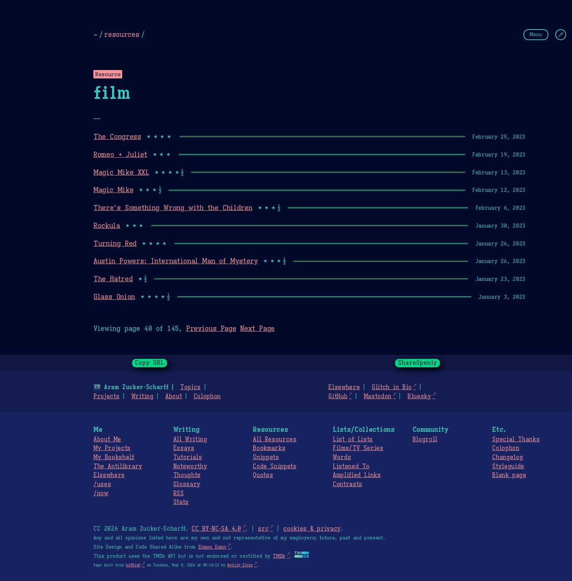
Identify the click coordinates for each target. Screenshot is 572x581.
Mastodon (377, 396)
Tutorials (187, 457)
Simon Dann (212, 547)
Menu (536, 34)
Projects (106, 396)
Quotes (263, 475)
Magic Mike (113, 189)
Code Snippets (274, 466)
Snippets (266, 457)
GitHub (337, 396)
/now (100, 493)
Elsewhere (344, 387)
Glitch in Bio (392, 387)
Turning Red (114, 243)
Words (342, 457)
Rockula (106, 225)
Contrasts (347, 484)
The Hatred (112, 278)
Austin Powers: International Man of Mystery (175, 260)
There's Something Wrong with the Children (172, 207)
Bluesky (419, 396)
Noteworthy (190, 466)
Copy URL (149, 363)
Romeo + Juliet (120, 154)
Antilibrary (117, 466)
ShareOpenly (417, 363)
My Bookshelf (113, 457)
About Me (107, 439)
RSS (178, 493)
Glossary (186, 484)
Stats (181, 502)
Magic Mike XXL (121, 172)
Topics (190, 387)
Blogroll (425, 439)
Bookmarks (269, 448)
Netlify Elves (239, 565)
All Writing (190, 439)
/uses (102, 484)
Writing (142, 396)
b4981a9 (133, 565)
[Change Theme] (560, 34)
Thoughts (187, 475)
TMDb (279, 556)
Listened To (351, 466)
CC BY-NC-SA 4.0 (216, 528)
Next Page (257, 328)
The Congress (117, 136)
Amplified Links (357, 475)
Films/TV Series (358, 448)
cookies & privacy (312, 528)
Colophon (207, 396)
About (173, 396)
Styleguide (508, 466)
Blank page (509, 475)
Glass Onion (114, 296)
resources (121, 34)
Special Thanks (516, 439)
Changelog (507, 457)
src (263, 528)
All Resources (274, 439)
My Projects (112, 448)
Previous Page (211, 328)
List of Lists (353, 439)
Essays (183, 448)
